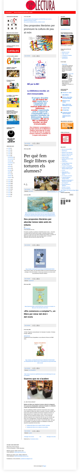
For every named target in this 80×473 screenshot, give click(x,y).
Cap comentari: (28, 55)
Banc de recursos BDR (67, 149)
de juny (9, 168)
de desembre (10, 157)
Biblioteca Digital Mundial (67, 154)
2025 (9, 150)
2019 (9, 183)
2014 (9, 192)
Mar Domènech (27, 228)
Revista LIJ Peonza (66, 187)
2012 (9, 196)
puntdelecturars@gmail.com (26, 458)
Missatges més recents (29, 436)
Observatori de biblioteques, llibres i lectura (66, 173)
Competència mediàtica (67, 55)
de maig (9, 170)
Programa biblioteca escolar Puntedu (66, 178)
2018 (9, 185)
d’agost (9, 164)
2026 (9, 148)
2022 (9, 155)
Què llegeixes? (65, 182)
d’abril (9, 172)
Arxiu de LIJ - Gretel (66, 92)
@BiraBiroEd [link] (27, 336)
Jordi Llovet (31, 191)
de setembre (10, 162)
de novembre (10, 159)
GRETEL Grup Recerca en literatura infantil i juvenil (67, 168)
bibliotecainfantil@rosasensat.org (21, 456)
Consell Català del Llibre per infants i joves (67, 164)
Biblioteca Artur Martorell (67, 152)
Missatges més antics (51, 436)
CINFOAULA (64, 161)
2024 (9, 152)
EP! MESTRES (65, 110)
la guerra (30, 432)
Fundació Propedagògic (67, 166)
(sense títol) (64, 64)
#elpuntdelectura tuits (65, 29)
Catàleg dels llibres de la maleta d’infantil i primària (38, 425)
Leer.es (63, 170)
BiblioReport (64, 150)
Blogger (44, 466)
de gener (10, 177)
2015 (9, 190)
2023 (9, 153)
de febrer (10, 175)
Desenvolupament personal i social (23, 12)
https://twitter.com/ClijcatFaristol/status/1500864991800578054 (40, 269)
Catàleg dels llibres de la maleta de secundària (37, 427)
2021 (9, 179)
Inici (40, 436)
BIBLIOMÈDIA (65, 94)
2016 (9, 189)
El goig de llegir (65, 107)
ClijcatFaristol (31, 280)
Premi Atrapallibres (32, 370)
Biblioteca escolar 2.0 (66, 155)
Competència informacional (65, 57)
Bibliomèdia (31, 145)
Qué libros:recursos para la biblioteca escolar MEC (67, 181)
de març (9, 173)
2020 (9, 181)
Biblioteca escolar (65, 52)
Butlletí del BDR (65, 157)
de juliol (9, 166)
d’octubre (10, 161)
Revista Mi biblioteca (66, 188)
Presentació (8, 12)
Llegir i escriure (65, 53)
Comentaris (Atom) (34, 439)
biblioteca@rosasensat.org (19, 452)
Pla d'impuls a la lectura (67, 175)
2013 (9, 194)
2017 (9, 187)
